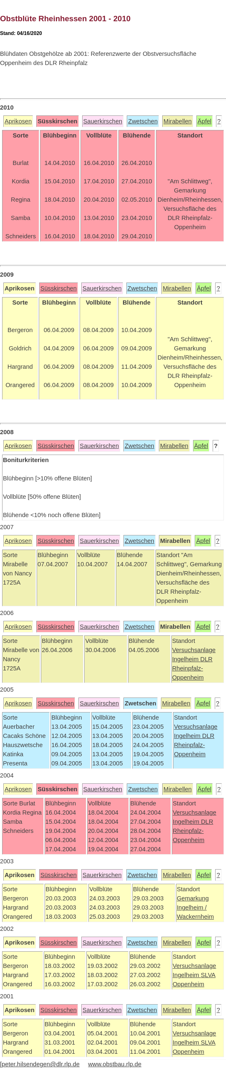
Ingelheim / (192, 907)
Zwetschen (143, 121)
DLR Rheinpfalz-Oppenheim (192, 668)
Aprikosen (18, 121)
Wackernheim (195, 916)
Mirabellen (177, 121)
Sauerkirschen (103, 121)
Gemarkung (193, 898)
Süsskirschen (58, 288)
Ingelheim (186, 659)
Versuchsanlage (194, 650)
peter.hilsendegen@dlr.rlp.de (41, 1064)
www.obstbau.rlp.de (114, 1064)
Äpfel (204, 121)
